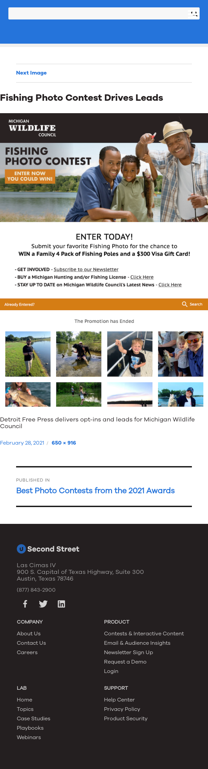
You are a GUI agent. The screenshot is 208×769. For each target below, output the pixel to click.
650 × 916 (64, 443)
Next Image (31, 73)
